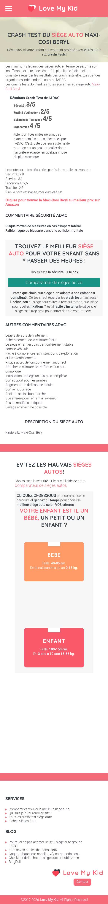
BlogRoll (15, 862)
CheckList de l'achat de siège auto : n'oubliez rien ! (44, 858)
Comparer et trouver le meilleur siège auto (39, 809)
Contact (82, 882)
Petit (54, 604)
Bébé (54, 561)
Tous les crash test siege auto (30, 817)
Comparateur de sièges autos (54, 282)
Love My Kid (58, 8)
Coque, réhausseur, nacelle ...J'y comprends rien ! (44, 854)
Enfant (54, 647)
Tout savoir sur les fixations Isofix (33, 850)
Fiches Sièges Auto (22, 821)
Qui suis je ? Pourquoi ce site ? (30, 813)
